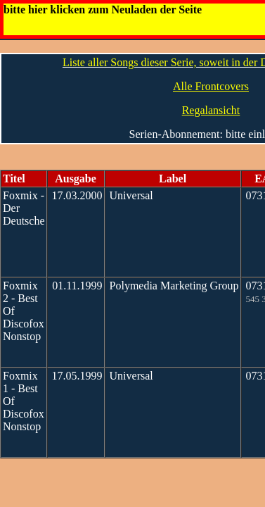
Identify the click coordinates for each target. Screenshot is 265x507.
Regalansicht (211, 110)
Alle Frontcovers (211, 86)
